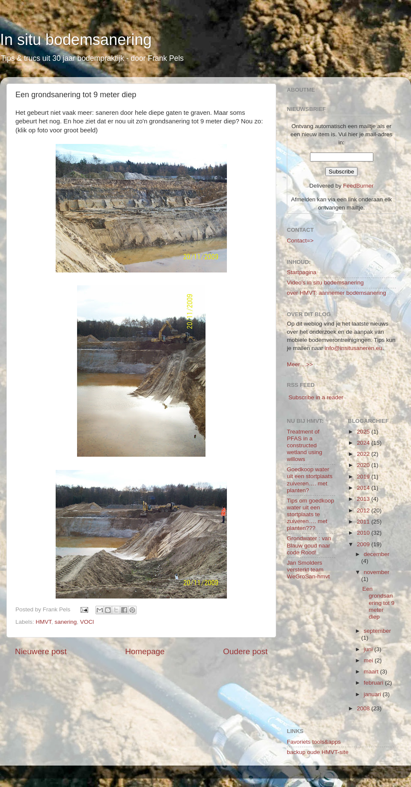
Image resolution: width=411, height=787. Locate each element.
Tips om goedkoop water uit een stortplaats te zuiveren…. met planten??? (310, 514)
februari (374, 682)
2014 (364, 488)
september (377, 631)
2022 (364, 454)
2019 (364, 476)
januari (373, 694)
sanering (66, 622)
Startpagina (301, 272)
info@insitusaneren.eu (354, 348)
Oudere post (245, 651)
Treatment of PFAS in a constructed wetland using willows (304, 445)
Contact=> (300, 240)
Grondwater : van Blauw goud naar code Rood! (309, 545)
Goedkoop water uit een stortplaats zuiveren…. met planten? (310, 480)
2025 (364, 431)
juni (369, 649)
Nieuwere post (41, 651)
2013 (364, 499)
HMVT (43, 622)
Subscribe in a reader (316, 397)
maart (372, 671)
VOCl (87, 622)
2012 (364, 510)
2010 (364, 533)
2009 (364, 544)
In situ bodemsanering (76, 39)
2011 (364, 521)
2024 (364, 443)
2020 (364, 465)
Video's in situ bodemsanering (325, 282)
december (377, 554)
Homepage (144, 651)
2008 (364, 708)
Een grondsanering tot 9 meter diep (378, 603)
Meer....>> (300, 364)
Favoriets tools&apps (314, 742)
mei (369, 660)
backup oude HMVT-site (317, 752)
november (377, 572)
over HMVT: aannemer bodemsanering (336, 293)
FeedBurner (358, 186)
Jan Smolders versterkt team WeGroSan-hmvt (308, 570)
